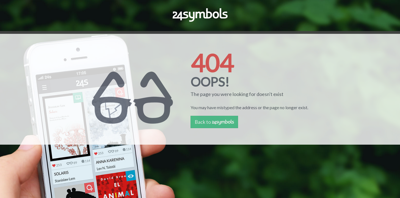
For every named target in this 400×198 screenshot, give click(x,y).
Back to (214, 122)
